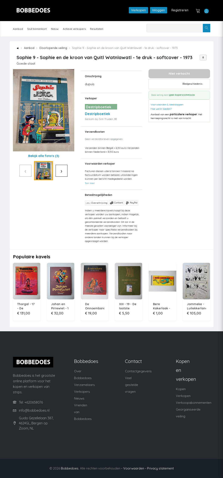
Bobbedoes (70, 468)
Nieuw (55, 28)
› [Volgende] (70, 170)
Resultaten (96, 28)
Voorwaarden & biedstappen (167, 104)
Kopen (181, 389)
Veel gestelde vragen (131, 385)
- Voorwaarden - (133, 468)
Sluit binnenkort (37, 28)
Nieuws (79, 398)
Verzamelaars (84, 385)
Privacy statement (160, 468)
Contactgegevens (138, 371)
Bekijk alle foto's (43, 156)
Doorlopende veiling (53, 48)
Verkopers (82, 392)
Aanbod (18, 28)
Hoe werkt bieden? (161, 108)
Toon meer (90, 183)
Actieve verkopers (74, 28)
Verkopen (138, 10)
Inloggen (158, 10)
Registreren (179, 10)
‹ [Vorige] (17, 170)
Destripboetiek (97, 114)
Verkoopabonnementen (193, 403)
